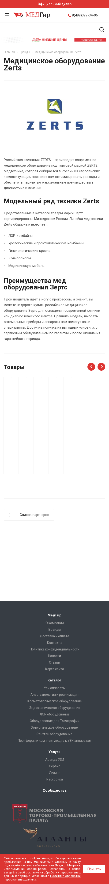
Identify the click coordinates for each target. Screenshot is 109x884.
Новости (54, 656)
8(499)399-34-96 (85, 15)
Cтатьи (54, 662)
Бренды (55, 629)
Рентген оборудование (54, 734)
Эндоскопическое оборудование (54, 708)
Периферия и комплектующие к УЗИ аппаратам (54, 740)
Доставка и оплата (54, 636)
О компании (54, 623)
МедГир (54, 615)
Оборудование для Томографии (54, 721)
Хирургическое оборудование (54, 727)
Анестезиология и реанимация (54, 694)
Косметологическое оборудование (54, 701)
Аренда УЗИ (54, 759)
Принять (94, 869)
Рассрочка (54, 779)
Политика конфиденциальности (54, 649)
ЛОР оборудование (55, 714)
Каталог (54, 680)
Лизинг (54, 773)
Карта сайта (54, 669)
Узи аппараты (54, 688)
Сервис (54, 766)
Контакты (54, 643)
